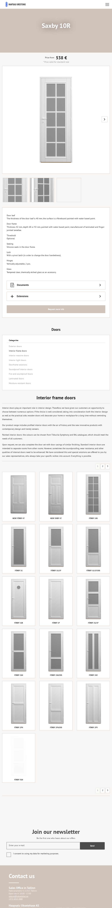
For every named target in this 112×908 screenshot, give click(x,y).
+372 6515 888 (16, 899)
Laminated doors (16, 379)
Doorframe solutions (18, 365)
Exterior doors (15, 346)
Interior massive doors (19, 355)
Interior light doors (17, 360)
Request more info (56, 309)
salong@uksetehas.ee (18, 896)
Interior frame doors (18, 351)
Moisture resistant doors (20, 383)
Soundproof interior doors (20, 369)
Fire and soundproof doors (21, 374)
